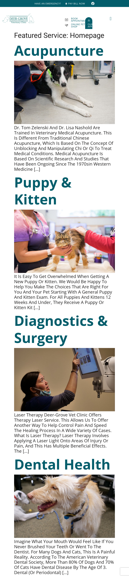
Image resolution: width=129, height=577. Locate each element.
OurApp (90, 25)
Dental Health (62, 464)
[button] (111, 18)
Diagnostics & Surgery (61, 329)
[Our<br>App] (89, 20)
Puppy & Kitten (43, 190)
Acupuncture (59, 50)
